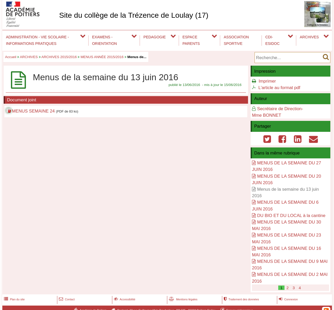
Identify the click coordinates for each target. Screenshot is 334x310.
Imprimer (267, 81)
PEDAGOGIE (155, 37)
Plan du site (14, 299)
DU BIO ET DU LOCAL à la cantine (291, 215)
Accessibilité (124, 299)
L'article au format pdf (279, 87)
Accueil (10, 57)
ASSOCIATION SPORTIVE (236, 40)
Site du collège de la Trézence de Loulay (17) (133, 15)
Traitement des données (241, 299)
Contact (66, 299)
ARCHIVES (309, 37)
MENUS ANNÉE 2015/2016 (102, 57)
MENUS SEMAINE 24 (33, 111)
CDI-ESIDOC (272, 40)
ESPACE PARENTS (191, 40)
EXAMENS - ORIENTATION (104, 40)
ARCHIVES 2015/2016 (59, 57)
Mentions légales (182, 299)
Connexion (288, 299)
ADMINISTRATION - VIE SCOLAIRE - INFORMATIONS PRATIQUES (37, 40)
